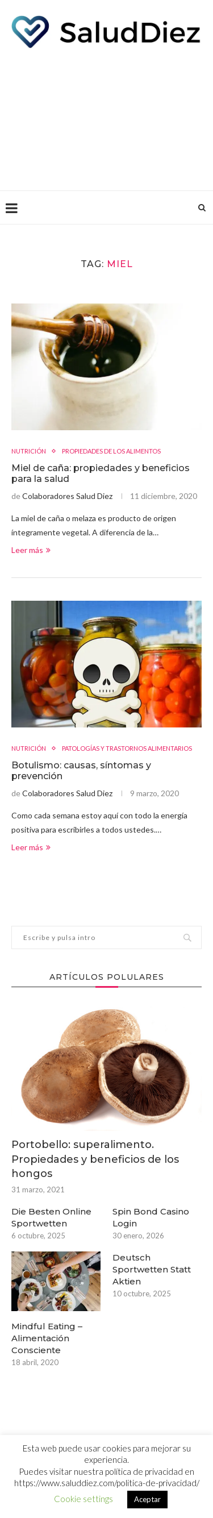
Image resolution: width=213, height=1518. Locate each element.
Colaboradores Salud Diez (67, 496)
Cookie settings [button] (83, 1499)
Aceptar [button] (147, 1499)
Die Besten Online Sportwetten (51, 1217)
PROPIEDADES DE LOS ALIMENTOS (111, 451)
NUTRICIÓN (28, 451)
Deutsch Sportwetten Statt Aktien (151, 1269)
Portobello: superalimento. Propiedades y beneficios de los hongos (95, 1158)
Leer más (31, 550)
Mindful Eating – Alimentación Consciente (46, 1338)
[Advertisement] (106, 116)
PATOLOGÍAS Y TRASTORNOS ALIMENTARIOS (127, 748)
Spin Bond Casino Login (150, 1217)
